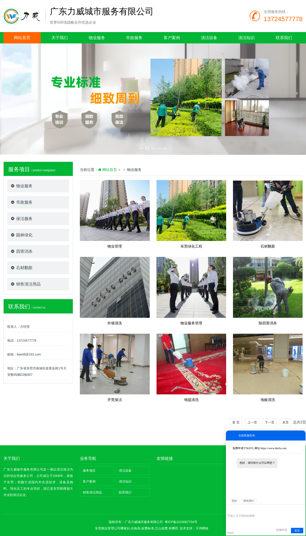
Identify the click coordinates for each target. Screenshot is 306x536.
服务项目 (89, 470)
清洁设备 (209, 37)
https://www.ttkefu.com (273, 448)
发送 (297, 530)
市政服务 (134, 37)
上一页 (252, 422)
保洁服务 (24, 218)
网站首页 (22, 37)
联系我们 (284, 37)
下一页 (269, 422)
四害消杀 (24, 251)
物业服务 (97, 37)
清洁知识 (246, 37)
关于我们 (59, 37)
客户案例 (172, 37)
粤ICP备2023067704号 (181, 522)
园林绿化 (24, 235)
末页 (285, 422)
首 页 (236, 422)
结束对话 (281, 529)
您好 (234, 500)
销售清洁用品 (28, 284)
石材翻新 (24, 267)
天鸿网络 (202, 528)
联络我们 (248, 500)
